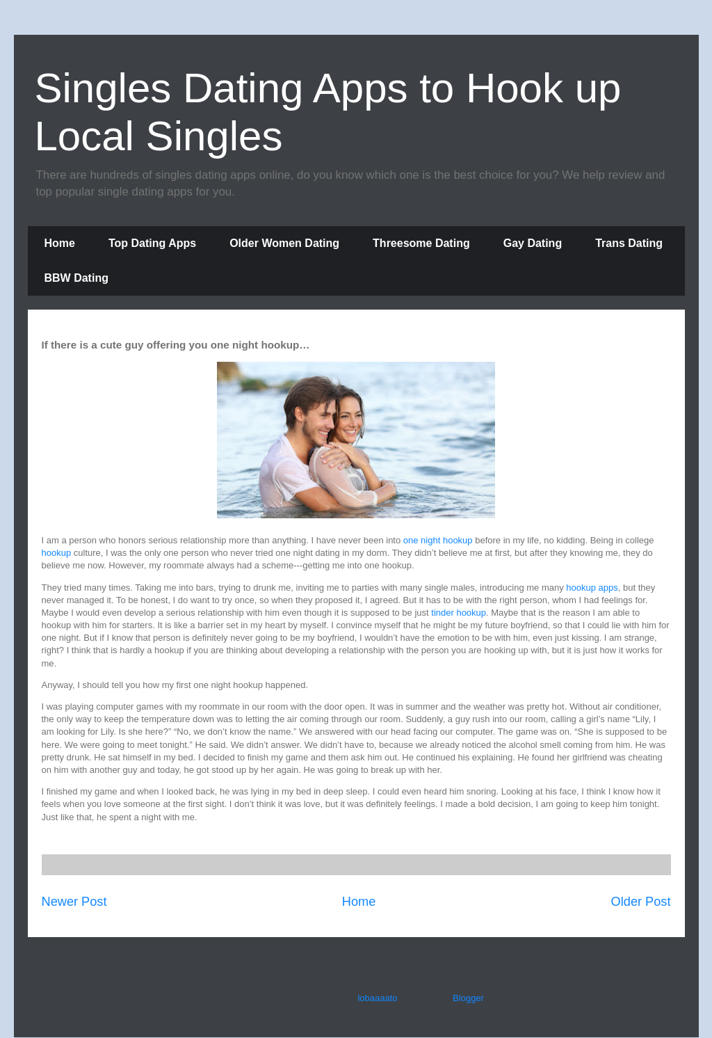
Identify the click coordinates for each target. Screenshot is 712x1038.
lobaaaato (377, 998)
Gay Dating (532, 243)
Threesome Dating (421, 243)
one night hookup (438, 540)
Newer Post (74, 902)
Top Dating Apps (152, 243)
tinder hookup (458, 612)
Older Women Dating (284, 243)
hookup (57, 553)
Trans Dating (629, 243)
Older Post (641, 902)
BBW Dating (76, 278)
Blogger (468, 998)
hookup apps (591, 587)
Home (59, 243)
